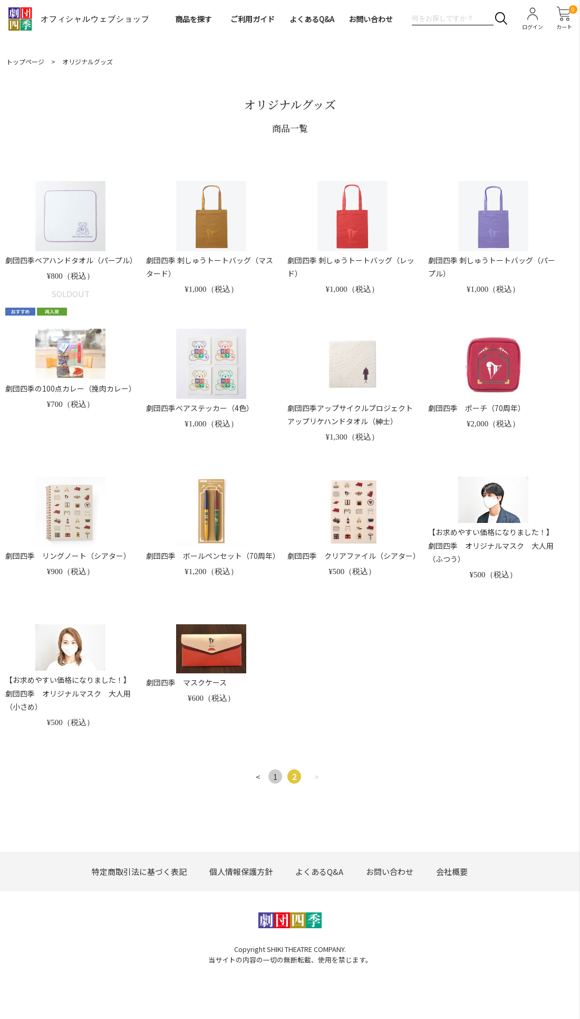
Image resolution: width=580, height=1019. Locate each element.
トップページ (25, 61)
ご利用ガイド (252, 19)
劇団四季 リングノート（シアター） (68, 555)
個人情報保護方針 (241, 871)
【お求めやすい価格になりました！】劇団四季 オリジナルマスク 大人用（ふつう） (491, 545)
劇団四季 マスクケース (186, 682)
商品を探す (193, 19)
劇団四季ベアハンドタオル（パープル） (71, 260)
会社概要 (452, 871)
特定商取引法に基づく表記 (139, 871)
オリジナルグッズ (87, 61)
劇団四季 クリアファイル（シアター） (353, 555)
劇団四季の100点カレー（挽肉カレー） (70, 388)
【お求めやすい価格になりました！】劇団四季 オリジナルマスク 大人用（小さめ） (68, 692)
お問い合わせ (371, 19)
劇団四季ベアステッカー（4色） (200, 408)
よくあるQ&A (311, 19)
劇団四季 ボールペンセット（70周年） (213, 555)
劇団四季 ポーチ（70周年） (476, 408)
